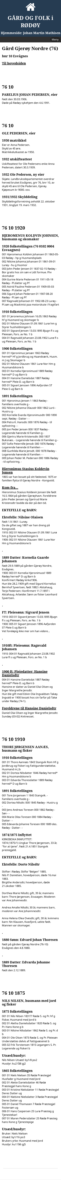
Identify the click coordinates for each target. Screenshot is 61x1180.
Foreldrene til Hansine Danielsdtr (29, 708)
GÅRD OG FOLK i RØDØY (30, 21)
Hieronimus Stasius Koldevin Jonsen (25, 470)
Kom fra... (10, 487)
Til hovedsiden (14, 63)
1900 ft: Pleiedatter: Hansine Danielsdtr (24, 673)
